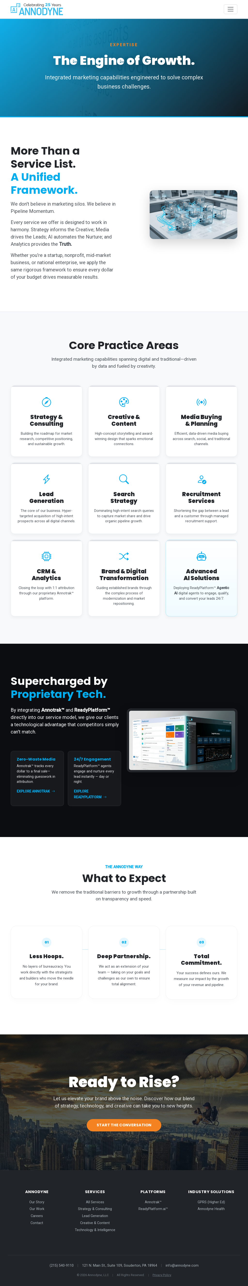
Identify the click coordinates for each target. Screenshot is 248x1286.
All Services (95, 1202)
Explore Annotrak (36, 791)
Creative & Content (95, 1223)
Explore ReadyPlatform (90, 794)
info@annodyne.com (182, 1266)
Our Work (37, 1209)
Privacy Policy (162, 1275)
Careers (37, 1216)
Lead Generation (95, 1216)
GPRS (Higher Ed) (211, 1202)
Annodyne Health (211, 1209)
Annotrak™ (153, 1202)
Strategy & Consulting (95, 1209)
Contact (37, 1223)
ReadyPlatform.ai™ (153, 1209)
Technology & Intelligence (95, 1230)
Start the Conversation (124, 1125)
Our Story (36, 1202)
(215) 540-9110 (62, 1266)
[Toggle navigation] (230, 9)
